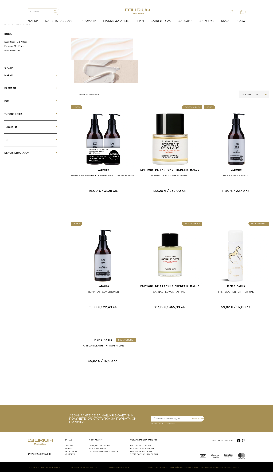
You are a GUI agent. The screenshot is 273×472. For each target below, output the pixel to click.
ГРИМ (140, 20)
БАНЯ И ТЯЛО (161, 20)
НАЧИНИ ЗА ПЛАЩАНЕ (141, 446)
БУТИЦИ (68, 448)
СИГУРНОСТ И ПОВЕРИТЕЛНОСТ (44, 467)
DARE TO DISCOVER (60, 20)
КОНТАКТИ (70, 454)
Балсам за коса (14, 46)
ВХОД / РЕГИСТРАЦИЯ (99, 446)
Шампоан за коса (15, 41)
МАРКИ (33, 20)
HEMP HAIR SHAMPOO (236, 175)
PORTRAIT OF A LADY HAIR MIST (170, 175)
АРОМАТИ (88, 20)
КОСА (225, 20)
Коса (8, 34)
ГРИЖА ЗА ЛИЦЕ (116, 20)
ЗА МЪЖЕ (207, 20)
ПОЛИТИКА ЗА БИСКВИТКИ (84, 467)
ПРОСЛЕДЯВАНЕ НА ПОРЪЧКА (103, 451)
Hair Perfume (12, 50)
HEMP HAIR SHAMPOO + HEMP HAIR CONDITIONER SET (103, 175)
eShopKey (208, 467)
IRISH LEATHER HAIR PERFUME (236, 292)
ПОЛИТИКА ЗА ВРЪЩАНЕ (142, 448)
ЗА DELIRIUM (71, 451)
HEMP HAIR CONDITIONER (103, 292)
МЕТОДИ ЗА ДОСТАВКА (141, 451)
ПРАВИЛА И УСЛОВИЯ (118, 467)
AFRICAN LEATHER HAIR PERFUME (103, 345)
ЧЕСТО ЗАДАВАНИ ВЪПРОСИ (144, 454)
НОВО (240, 20)
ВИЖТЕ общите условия (163, 423)
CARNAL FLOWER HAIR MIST (169, 292)
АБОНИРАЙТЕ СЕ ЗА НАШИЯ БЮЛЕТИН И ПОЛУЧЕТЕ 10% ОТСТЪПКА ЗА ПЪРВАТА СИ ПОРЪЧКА (102, 418)
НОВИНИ (69, 446)
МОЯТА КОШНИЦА (97, 448)
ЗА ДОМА (185, 20)
